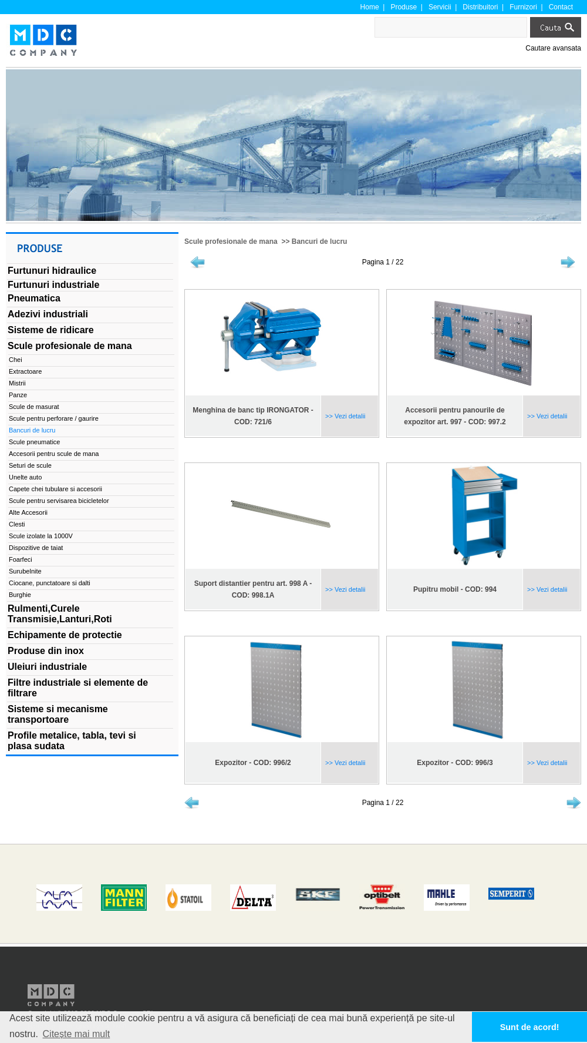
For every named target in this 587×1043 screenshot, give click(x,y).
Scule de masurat (34, 406)
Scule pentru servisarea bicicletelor (59, 500)
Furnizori (523, 7)
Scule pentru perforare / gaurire (54, 418)
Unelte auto (25, 477)
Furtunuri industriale (53, 285)
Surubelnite (25, 571)
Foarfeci (20, 559)
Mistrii (17, 383)
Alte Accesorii (28, 512)
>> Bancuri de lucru (313, 241)
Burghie (20, 594)
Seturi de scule (30, 465)
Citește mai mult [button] (76, 1034)
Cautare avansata (553, 48)
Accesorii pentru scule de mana (54, 453)
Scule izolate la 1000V (41, 535)
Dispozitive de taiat (36, 547)
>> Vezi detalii (344, 416)
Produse (403, 7)
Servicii (440, 7)
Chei (15, 359)
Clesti (17, 524)
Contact (561, 7)
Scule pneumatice (34, 441)
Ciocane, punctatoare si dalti (49, 582)
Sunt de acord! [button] (529, 1027)
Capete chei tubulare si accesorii (55, 488)
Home (369, 7)
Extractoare (25, 371)
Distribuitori (480, 7)
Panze (18, 394)
